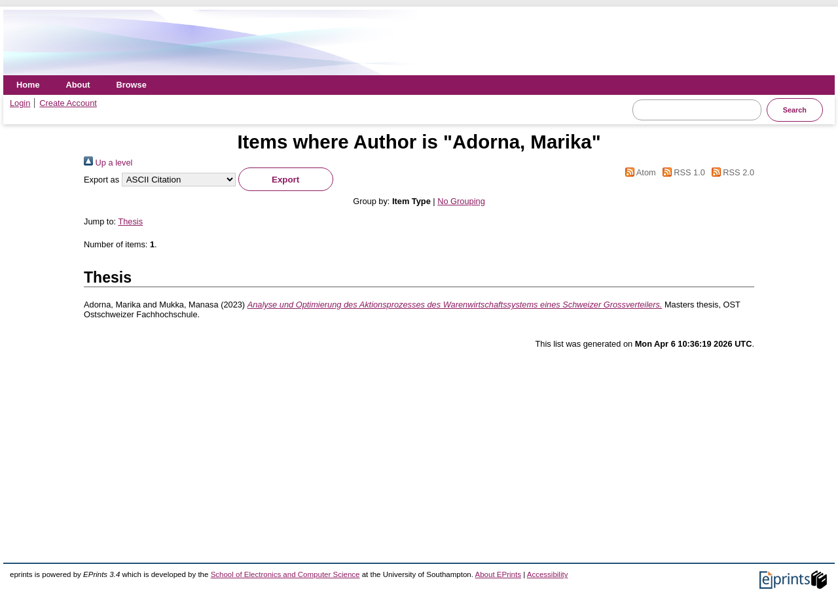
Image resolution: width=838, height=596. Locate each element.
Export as (101, 179)
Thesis (130, 221)
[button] (285, 179)
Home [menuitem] (28, 85)
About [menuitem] (78, 85)
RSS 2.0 (730, 172)
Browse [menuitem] (132, 85)
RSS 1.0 (681, 172)
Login (20, 103)
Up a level (108, 162)
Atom (638, 172)
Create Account (68, 103)
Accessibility (547, 574)
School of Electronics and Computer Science (285, 574)
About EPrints (498, 574)
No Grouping (461, 201)
